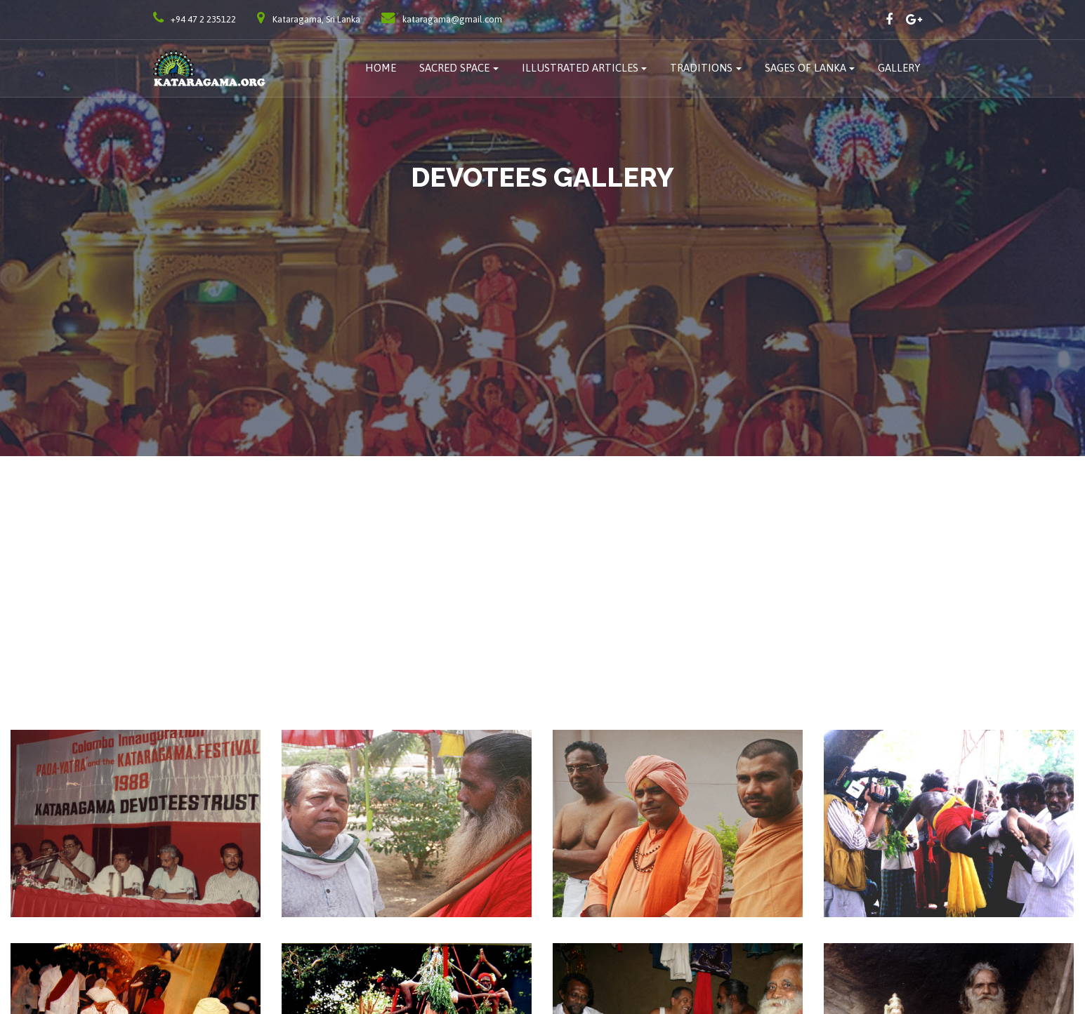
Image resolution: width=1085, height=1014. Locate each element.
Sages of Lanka (805, 68)
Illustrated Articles (580, 68)
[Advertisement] (542, 561)
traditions (701, 68)
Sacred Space (454, 68)
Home (380, 68)
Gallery (899, 68)
